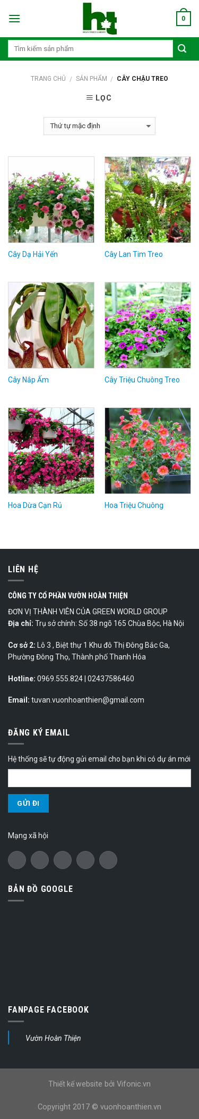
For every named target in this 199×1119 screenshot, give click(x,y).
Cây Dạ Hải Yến (33, 254)
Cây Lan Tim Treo (134, 254)
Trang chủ (48, 78)
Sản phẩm (91, 78)
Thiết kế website (75, 1084)
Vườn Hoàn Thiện (53, 1038)
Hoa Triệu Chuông (134, 505)
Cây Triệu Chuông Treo (142, 379)
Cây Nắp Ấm (28, 379)
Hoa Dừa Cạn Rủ (35, 505)
